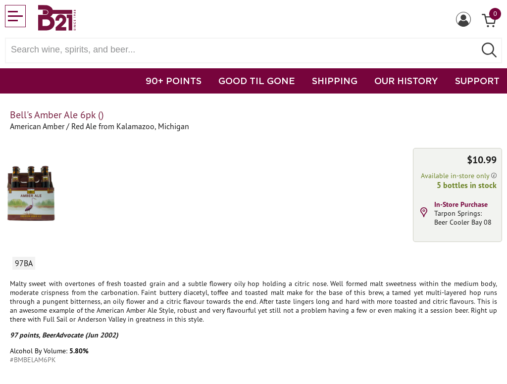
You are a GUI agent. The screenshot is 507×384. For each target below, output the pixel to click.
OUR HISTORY (406, 81)
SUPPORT (477, 81)
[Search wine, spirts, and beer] (243, 50)
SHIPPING (334, 81)
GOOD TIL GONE (256, 81)
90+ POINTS (174, 81)
